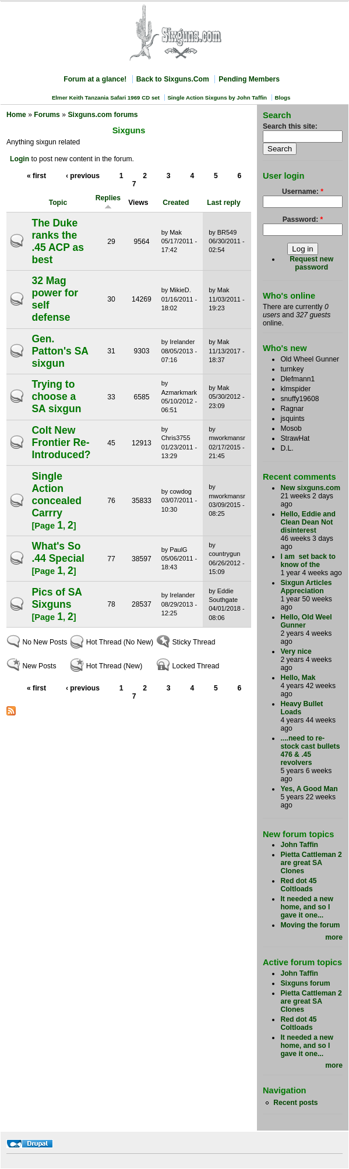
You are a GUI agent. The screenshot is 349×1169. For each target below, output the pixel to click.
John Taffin (299, 845)
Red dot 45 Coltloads (298, 885)
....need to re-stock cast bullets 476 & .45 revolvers (310, 750)
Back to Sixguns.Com (172, 79)
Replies (108, 202)
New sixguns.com (310, 488)
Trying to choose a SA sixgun (56, 396)
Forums (47, 115)
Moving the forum (310, 925)
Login (19, 159)
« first (36, 176)
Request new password (311, 263)
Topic (58, 203)
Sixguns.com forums (103, 115)
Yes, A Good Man (308, 789)
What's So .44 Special (57, 552)
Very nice (295, 651)
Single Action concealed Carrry (56, 494)
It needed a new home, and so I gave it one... (306, 907)
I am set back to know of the (308, 560)
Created (176, 203)
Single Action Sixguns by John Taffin (217, 97)
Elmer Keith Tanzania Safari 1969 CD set (106, 97)
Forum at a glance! (95, 79)
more (334, 937)
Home (16, 115)
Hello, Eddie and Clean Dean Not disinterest (308, 522)
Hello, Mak (297, 678)
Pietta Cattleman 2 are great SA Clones (310, 863)
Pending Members (249, 79)
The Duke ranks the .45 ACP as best (57, 241)
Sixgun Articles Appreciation (306, 587)
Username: (302, 191)
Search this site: (290, 126)
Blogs (282, 97)
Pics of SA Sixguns (56, 598)
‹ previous (83, 176)
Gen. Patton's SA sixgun (59, 351)
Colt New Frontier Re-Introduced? (60, 442)
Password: (303, 219)
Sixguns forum (305, 983)
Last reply (223, 203)
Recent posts (295, 1103)
